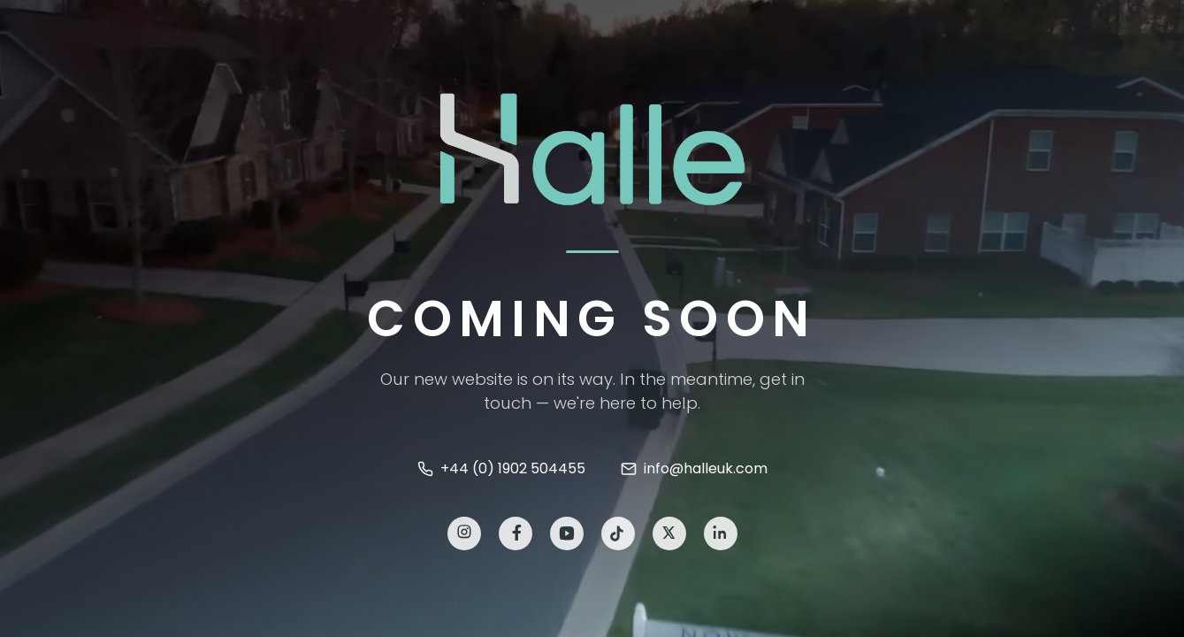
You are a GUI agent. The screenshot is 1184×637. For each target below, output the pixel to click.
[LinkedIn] (720, 533)
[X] (669, 533)
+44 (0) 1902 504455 (501, 468)
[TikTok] (618, 533)
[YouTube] (566, 533)
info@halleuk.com (694, 468)
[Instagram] (464, 533)
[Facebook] (515, 533)
